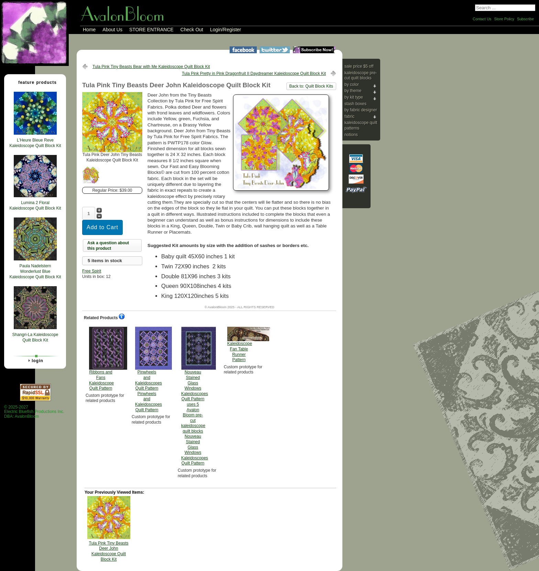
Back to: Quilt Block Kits (311, 86)
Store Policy (504, 19)
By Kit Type (353, 97)
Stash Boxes (355, 103)
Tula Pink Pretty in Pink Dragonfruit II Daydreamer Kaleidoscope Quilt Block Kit (254, 73)
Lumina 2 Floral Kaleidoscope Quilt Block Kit (35, 205)
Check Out (191, 29)
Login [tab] (34, 360)
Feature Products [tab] (35, 82)
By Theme (352, 90)
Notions (351, 134)
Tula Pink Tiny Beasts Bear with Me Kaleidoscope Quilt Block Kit (151, 66)
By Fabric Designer (360, 110)
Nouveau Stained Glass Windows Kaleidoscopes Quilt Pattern (194, 396)
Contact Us (482, 19)
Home (89, 29)
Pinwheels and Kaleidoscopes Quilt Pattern (148, 369)
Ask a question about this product (108, 245)
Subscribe (525, 19)
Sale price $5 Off (359, 66)
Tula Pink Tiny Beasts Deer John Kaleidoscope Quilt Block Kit (109, 551)
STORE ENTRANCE (151, 29)
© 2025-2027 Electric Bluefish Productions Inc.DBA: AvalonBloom (34, 412)
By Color (351, 84)
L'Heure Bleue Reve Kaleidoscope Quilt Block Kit (35, 143)
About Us (112, 29)
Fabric (349, 116)
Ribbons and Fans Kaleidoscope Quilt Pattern (101, 359)
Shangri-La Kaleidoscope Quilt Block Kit (35, 337)
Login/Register (225, 29)
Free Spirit (91, 271)
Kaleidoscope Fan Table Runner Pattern (239, 344)
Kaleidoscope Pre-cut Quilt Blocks (360, 75)
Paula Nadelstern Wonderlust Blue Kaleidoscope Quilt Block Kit (35, 271)
